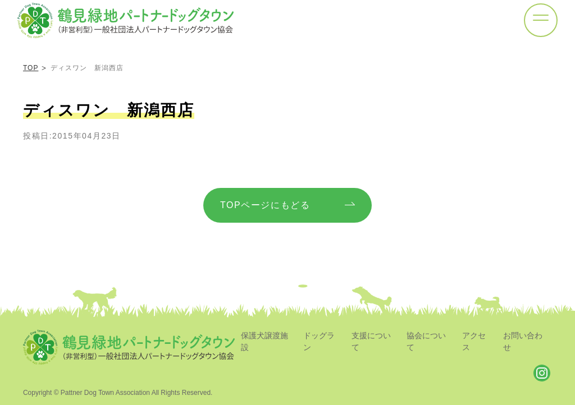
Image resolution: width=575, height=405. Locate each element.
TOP (30, 68)
